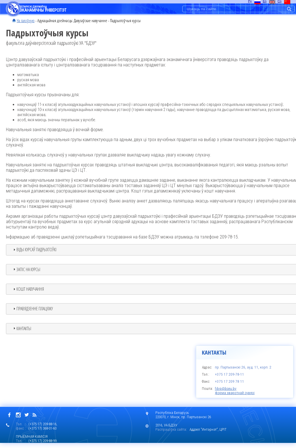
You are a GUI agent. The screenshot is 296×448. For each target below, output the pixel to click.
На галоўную (26, 20)
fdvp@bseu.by (225, 388)
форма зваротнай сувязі (235, 393)
